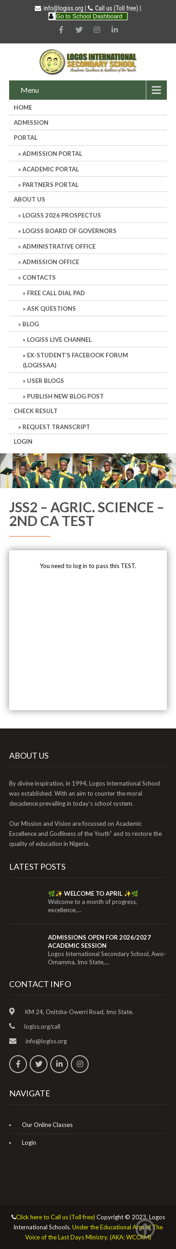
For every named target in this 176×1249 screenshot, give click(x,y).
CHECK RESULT (36, 411)
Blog (30, 324)
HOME (23, 107)
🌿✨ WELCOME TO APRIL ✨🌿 (93, 893)
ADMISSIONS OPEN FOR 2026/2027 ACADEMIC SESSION (99, 941)
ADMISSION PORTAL (52, 153)
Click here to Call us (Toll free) (55, 1217)
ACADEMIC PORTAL (50, 169)
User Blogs (45, 380)
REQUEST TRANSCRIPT (56, 427)
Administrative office (59, 246)
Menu (30, 89)
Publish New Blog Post (65, 396)
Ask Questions (51, 308)
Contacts (39, 277)
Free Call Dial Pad (56, 293)
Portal (25, 137)
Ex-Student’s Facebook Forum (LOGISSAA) (75, 360)
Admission (31, 122)
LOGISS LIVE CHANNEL (59, 339)
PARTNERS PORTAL (50, 184)
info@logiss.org (59, 8)
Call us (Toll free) (116, 8)
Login (23, 441)
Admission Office (50, 262)
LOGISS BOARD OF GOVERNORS (69, 230)
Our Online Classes (47, 1124)
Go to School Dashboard (89, 16)
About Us (29, 199)
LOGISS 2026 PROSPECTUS (61, 215)
